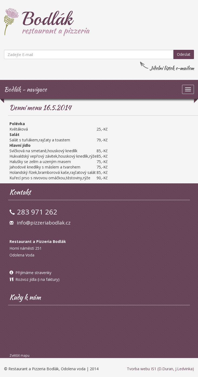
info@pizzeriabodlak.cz (44, 222)
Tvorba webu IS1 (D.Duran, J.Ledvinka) (160, 368)
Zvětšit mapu (19, 355)
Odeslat (183, 54)
